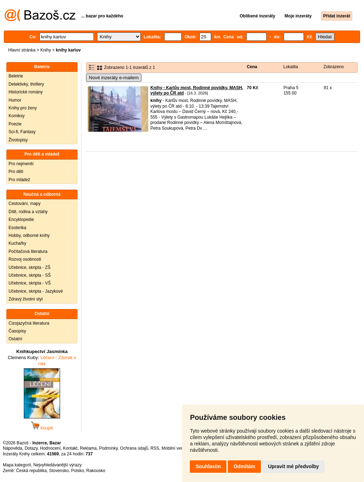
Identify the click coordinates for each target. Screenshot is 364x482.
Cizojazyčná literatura (29, 323)
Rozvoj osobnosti (25, 259)
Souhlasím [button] (208, 466)
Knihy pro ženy (23, 107)
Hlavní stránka (22, 50)
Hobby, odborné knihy (29, 235)
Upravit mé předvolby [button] (293, 466)
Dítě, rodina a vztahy (28, 211)
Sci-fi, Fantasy (22, 131)
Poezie (15, 123)
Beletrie (16, 76)
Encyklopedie (21, 219)
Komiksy (17, 115)
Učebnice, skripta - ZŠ (29, 267)
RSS (154, 448)
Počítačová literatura (28, 251)
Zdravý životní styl (26, 299)
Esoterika (17, 227)
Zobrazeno (333, 66)
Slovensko (59, 470)
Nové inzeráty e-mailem (114, 77)
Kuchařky (17, 243)
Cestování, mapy (25, 203)
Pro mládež (19, 179)
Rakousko (95, 470)
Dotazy (31, 448)
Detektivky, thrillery (26, 84)
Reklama (88, 448)
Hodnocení (50, 448)
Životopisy (18, 139)
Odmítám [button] (244, 466)
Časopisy (17, 331)
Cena (252, 66)
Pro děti (16, 171)
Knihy (45, 50)
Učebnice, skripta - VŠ (30, 283)
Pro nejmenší (21, 163)
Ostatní (15, 338)
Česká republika (31, 470)
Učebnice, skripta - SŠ (30, 275)
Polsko (77, 470)
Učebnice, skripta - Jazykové (36, 291)
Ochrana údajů (134, 448)
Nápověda (12, 448)
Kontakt (70, 448)
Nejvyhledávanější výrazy (57, 464)
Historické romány (26, 92)
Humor (15, 100)
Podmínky (108, 448)
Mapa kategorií (17, 464)
